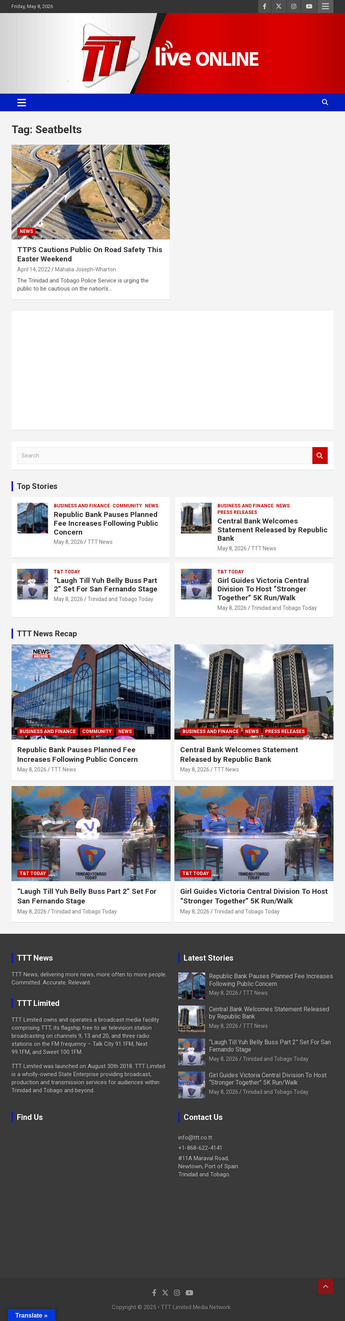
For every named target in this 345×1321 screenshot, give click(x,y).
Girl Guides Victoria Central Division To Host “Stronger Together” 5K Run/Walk (263, 589)
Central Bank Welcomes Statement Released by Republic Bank (272, 530)
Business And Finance (82, 506)
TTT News (100, 542)
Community (127, 506)
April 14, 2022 (33, 269)
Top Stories (37, 486)
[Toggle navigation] (22, 102)
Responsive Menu (325, 6)
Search (320, 455)
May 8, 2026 (68, 542)
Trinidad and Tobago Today (120, 599)
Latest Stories (209, 958)
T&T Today (67, 572)
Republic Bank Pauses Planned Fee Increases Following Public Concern (106, 523)
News (26, 231)
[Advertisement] (172, 370)
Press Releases (237, 512)
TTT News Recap (47, 633)
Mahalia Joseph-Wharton (85, 269)
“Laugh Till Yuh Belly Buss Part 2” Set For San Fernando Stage (106, 585)
